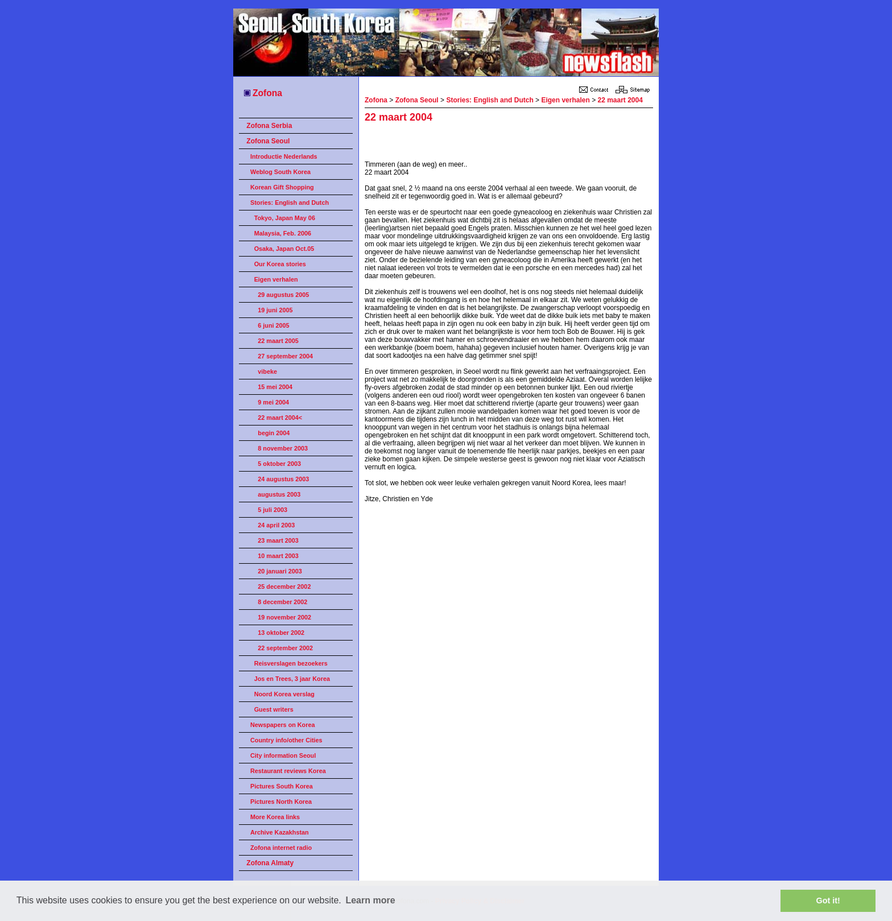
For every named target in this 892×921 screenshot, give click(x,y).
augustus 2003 (279, 494)
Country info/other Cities (286, 740)
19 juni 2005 (275, 310)
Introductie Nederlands (283, 156)
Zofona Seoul (268, 141)
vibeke (267, 371)
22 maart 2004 (619, 100)
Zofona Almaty (270, 863)
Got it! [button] (828, 900)
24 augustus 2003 (283, 479)
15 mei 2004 (275, 386)
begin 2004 (274, 432)
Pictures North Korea (281, 801)
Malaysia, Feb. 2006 (282, 233)
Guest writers (274, 709)
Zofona (262, 93)
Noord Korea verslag (284, 694)
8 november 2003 (283, 448)
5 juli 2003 (272, 509)
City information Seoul (283, 755)
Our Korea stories (280, 264)
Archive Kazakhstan (279, 832)
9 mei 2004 (273, 402)
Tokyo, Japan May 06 (284, 217)
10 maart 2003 (278, 555)
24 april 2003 (276, 525)
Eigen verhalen (276, 279)
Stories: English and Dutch (289, 202)
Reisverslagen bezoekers (291, 663)
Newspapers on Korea (282, 724)
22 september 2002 (285, 648)
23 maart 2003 (278, 540)
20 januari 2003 (280, 571)
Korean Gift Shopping (282, 187)
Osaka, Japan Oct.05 (284, 248)
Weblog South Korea (280, 171)
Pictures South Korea (281, 786)
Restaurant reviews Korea (288, 770)
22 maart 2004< (280, 417)
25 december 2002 (284, 586)
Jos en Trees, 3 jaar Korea (292, 678)
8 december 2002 (282, 601)
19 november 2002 (284, 617)
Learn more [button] (370, 900)
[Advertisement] (498, 143)
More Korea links (275, 816)
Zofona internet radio (281, 847)
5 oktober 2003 (279, 463)
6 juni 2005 (273, 325)
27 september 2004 (285, 356)
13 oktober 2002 (281, 632)
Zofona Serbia (269, 126)
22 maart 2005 (278, 340)
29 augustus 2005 (283, 294)
